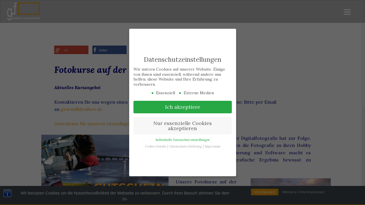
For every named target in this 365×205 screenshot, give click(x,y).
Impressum (212, 146)
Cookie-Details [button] (156, 146)
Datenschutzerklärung (186, 146)
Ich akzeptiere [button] (182, 107)
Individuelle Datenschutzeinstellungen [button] (183, 140)
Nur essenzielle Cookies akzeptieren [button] (182, 126)
